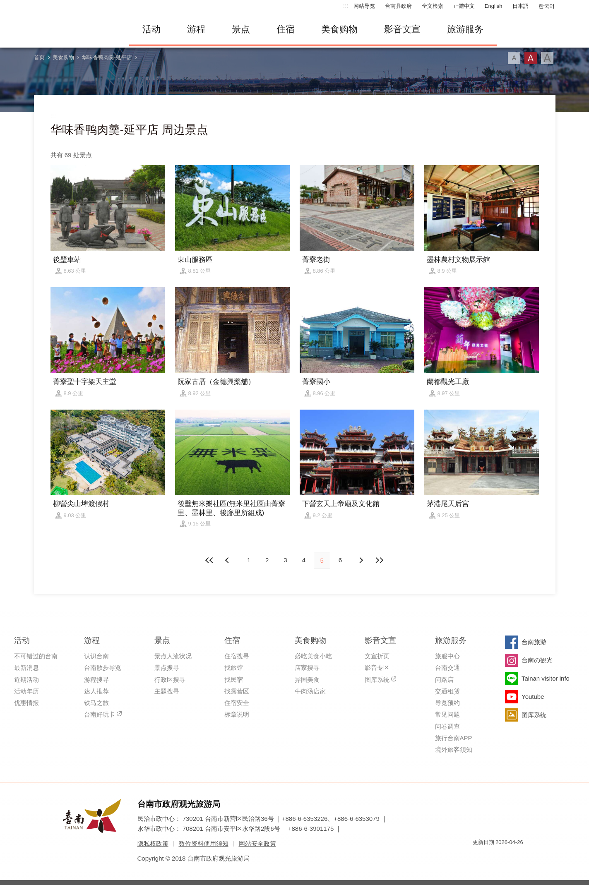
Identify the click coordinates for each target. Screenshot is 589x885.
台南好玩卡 (99, 714)
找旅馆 (233, 667)
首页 (39, 57)
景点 (241, 29)
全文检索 (432, 6)
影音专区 (377, 667)
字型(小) (514, 58)
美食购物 (339, 29)
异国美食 (307, 679)
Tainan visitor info (546, 678)
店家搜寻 (307, 667)
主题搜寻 (166, 691)
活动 (151, 29)
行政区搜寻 (169, 679)
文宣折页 (377, 656)
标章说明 (236, 714)
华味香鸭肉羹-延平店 (107, 57)
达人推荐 (96, 691)
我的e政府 (479, 857)
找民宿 (233, 679)
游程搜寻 (96, 679)
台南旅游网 (75, 29)
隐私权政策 (152, 843)
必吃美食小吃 (313, 656)
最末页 (379, 560)
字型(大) (547, 58)
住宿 (285, 29)
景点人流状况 (173, 656)
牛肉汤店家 (310, 691)
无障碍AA (508, 857)
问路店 (444, 679)
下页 (228, 560)
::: (346, 6)
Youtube (533, 696)
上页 (361, 560)
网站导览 (364, 6)
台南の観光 (537, 660)
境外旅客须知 (453, 749)
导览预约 (447, 702)
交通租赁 (447, 691)
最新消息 (26, 667)
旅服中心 (447, 656)
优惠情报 (26, 702)
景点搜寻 (166, 667)
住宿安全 (236, 702)
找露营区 (236, 691)
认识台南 (96, 656)
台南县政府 (398, 6)
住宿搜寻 (236, 656)
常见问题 (447, 714)
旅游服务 (465, 29)
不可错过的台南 (36, 656)
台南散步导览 (102, 667)
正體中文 (464, 6)
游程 (196, 29)
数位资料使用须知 (203, 843)
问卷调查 (447, 726)
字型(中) (530, 58)
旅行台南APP (453, 737)
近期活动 (26, 679)
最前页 (210, 560)
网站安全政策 (257, 843)
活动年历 (26, 691)
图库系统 (377, 679)
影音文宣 (402, 29)
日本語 (520, 6)
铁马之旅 (96, 702)
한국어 (547, 6)
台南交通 (447, 667)
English (493, 6)
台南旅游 (534, 641)
